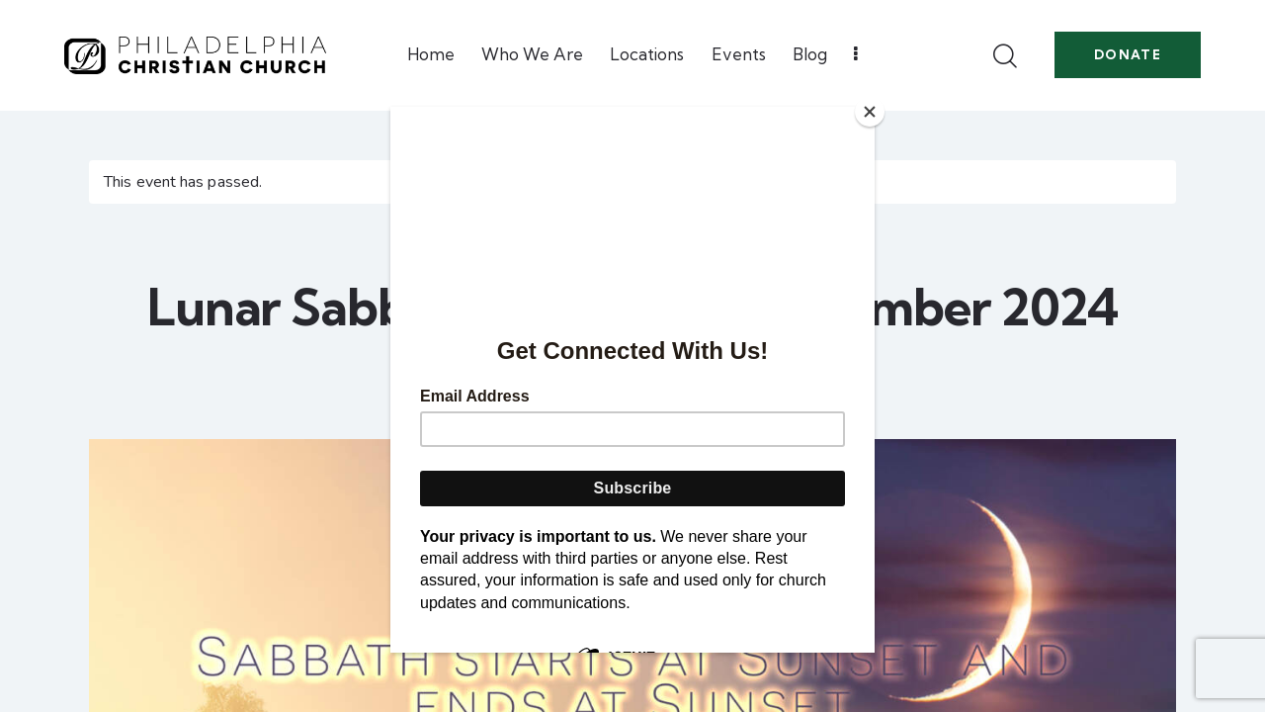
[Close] (870, 112)
